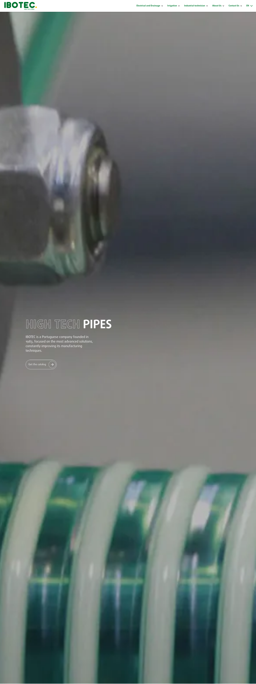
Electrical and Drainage (148, 6)
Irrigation (172, 6)
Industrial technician (194, 6)
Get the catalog (37, 364)
